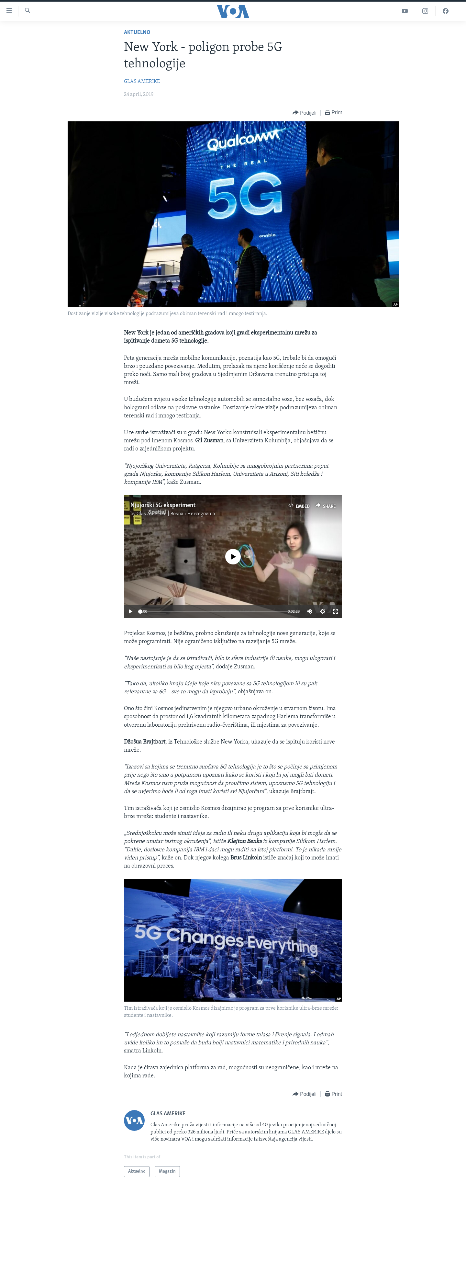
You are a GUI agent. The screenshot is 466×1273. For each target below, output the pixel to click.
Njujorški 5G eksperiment (162, 505)
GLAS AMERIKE (142, 81)
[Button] (304, 112)
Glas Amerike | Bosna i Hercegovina (176, 514)
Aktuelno (137, 32)
